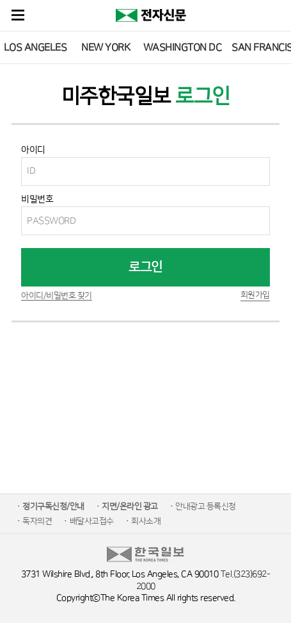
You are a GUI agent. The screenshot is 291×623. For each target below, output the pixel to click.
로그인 (145, 267)
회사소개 (146, 521)
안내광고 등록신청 (205, 506)
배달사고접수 (92, 521)
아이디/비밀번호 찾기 (56, 295)
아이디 (33, 150)
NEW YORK (105, 47)
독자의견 (37, 521)
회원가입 (255, 294)
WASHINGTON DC (182, 47)
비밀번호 (37, 199)
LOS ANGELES (35, 47)
